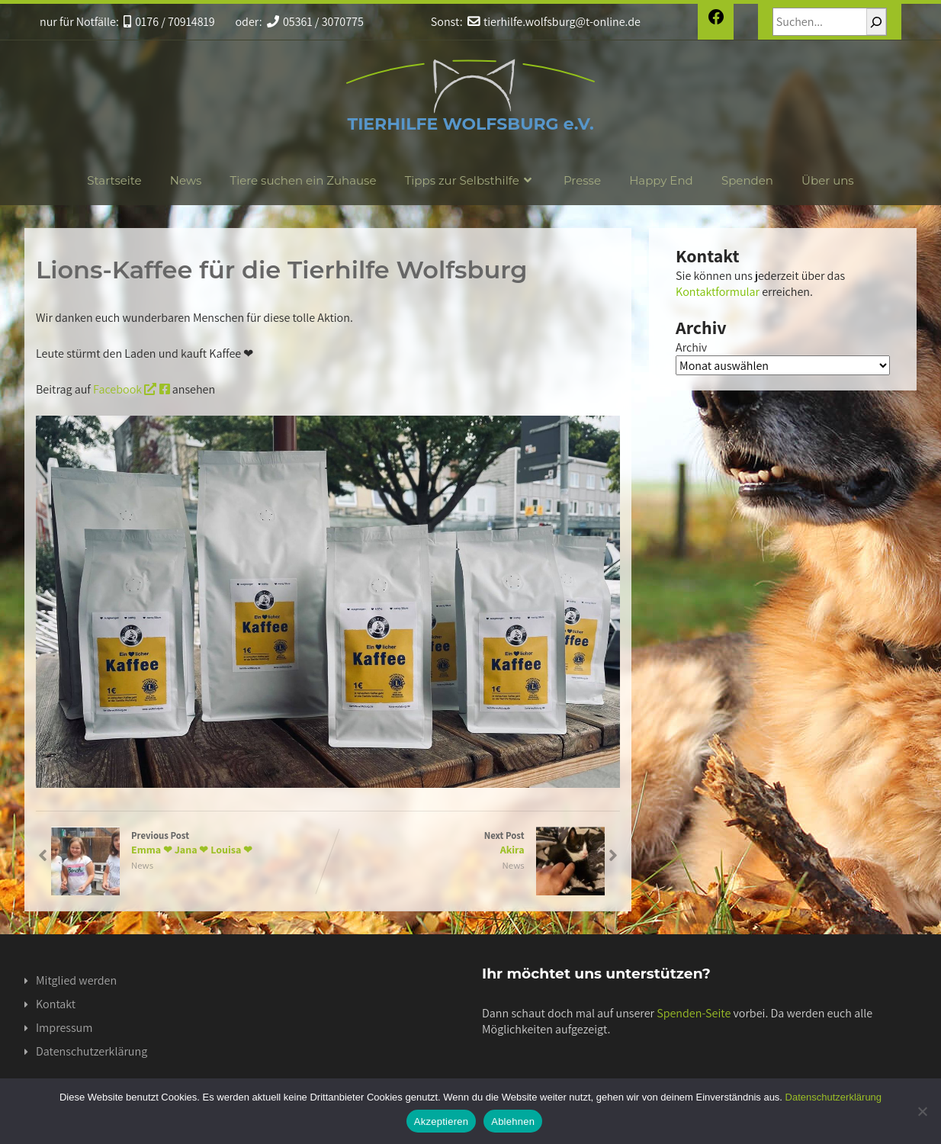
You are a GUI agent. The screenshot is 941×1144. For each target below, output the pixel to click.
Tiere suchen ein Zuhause (303, 180)
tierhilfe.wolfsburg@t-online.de (554, 22)
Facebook (131, 389)
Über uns (827, 180)
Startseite (114, 180)
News (186, 180)
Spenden (747, 180)
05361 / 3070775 (315, 22)
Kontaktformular (718, 292)
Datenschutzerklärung (91, 1051)
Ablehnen (513, 1121)
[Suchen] (876, 21)
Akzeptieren (441, 1121)
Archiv (691, 347)
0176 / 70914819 (169, 22)
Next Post (466, 842)
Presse (582, 180)
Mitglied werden (76, 980)
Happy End (661, 180)
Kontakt (55, 1004)
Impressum (64, 1028)
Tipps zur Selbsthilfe (470, 180)
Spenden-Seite (694, 1013)
